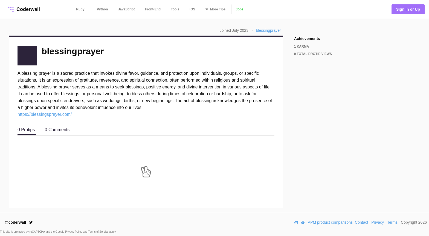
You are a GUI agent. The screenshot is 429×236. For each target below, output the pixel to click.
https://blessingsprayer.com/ (45, 114)
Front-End (153, 9)
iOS (192, 9)
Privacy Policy (74, 231)
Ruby (80, 9)
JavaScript (126, 9)
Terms (392, 222)
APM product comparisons (330, 222)
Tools (175, 9)
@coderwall (19, 222)
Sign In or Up (408, 9)
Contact (361, 222)
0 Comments (57, 129)
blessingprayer (268, 30)
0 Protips (27, 129)
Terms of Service (98, 231)
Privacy (377, 222)
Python (102, 9)
